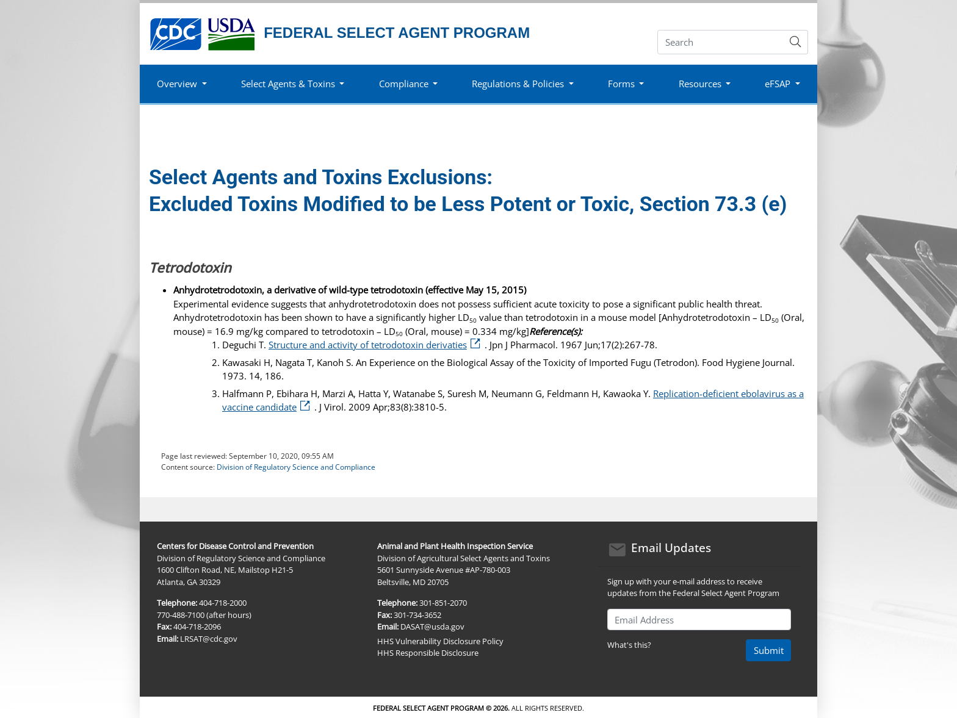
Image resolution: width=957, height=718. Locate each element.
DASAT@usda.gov (432, 626)
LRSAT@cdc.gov (208, 638)
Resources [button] (700, 83)
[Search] (720, 42)
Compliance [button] (403, 83)
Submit (769, 650)
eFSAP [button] (777, 83)
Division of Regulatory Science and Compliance (296, 467)
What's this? (629, 644)
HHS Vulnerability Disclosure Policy (440, 641)
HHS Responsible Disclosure (427, 652)
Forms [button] (621, 83)
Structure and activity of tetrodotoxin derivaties (377, 345)
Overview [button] (177, 83)
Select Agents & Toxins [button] (288, 83)
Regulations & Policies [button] (518, 83)
